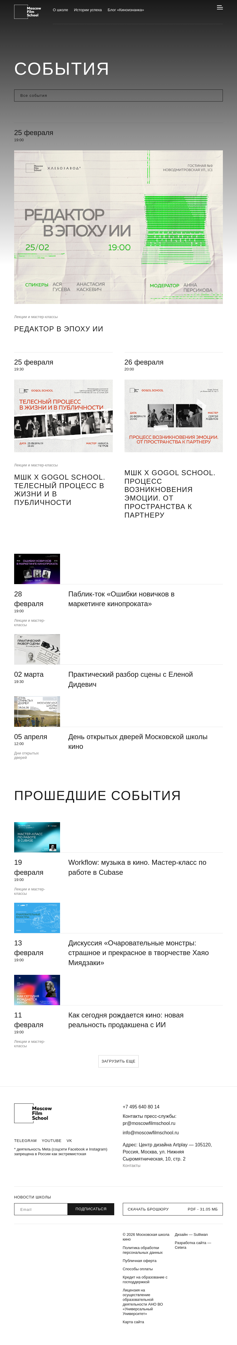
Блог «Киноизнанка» (126, 10)
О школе (60, 10)
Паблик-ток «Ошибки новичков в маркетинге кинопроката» (121, 599)
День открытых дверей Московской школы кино (138, 742)
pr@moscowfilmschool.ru (149, 1123)
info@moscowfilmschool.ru (151, 1132)
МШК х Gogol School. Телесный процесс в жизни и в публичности (59, 489)
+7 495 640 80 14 (141, 1106)
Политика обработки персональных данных (143, 1250)
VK (69, 1140)
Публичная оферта (140, 1260)
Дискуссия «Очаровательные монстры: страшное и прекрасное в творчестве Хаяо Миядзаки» (138, 953)
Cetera (180, 1247)
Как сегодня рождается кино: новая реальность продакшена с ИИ (126, 1020)
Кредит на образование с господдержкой (145, 1279)
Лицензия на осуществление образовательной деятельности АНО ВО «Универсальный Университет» (143, 1302)
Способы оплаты (138, 1269)
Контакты (131, 1165)
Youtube (52, 1140)
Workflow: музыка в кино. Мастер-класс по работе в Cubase (137, 867)
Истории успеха (88, 10)
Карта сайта (133, 1322)
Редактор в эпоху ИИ (58, 329)
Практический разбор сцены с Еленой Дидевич (130, 679)
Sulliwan (201, 1234)
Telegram (25, 1140)
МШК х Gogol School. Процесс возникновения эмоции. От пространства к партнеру (170, 494)
